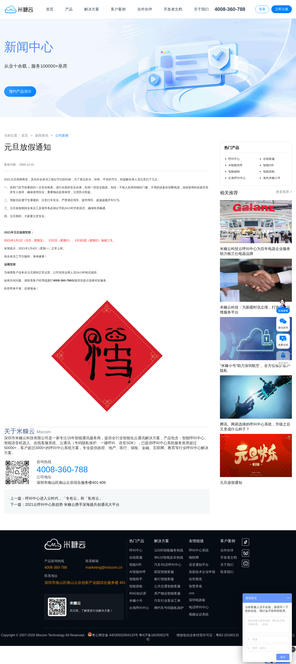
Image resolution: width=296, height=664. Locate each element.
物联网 (194, 575)
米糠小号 (135, 618)
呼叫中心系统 (199, 568)
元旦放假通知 (231, 483)
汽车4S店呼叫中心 (167, 582)
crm (191, 611)
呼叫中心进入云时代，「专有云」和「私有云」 (64, 516)
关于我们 (227, 582)
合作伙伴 (227, 568)
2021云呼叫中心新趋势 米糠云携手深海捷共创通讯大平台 (72, 523)
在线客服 (269, 158)
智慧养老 (195, 604)
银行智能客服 (164, 597)
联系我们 (227, 590)
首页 (24, 135)
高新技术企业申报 (202, 590)
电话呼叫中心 (199, 625)
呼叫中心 (234, 158)
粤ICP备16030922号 (154, 653)
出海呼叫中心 (237, 178)
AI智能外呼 (235, 165)
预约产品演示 (20, 91)
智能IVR (268, 165)
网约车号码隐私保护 (169, 626)
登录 (262, 9)
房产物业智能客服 (167, 611)
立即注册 (281, 9)
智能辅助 (234, 171)
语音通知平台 (199, 582)
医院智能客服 (164, 590)
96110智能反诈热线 (168, 575)
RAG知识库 (137, 611)
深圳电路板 (197, 618)
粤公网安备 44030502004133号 (113, 653)
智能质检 (269, 171)
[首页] (19, 9)
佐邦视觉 (195, 597)
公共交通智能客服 (167, 604)
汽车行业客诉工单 (167, 618)
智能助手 (135, 597)
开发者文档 (228, 575)
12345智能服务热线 (168, 568)
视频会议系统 (199, 632)
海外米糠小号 (271, 178)
